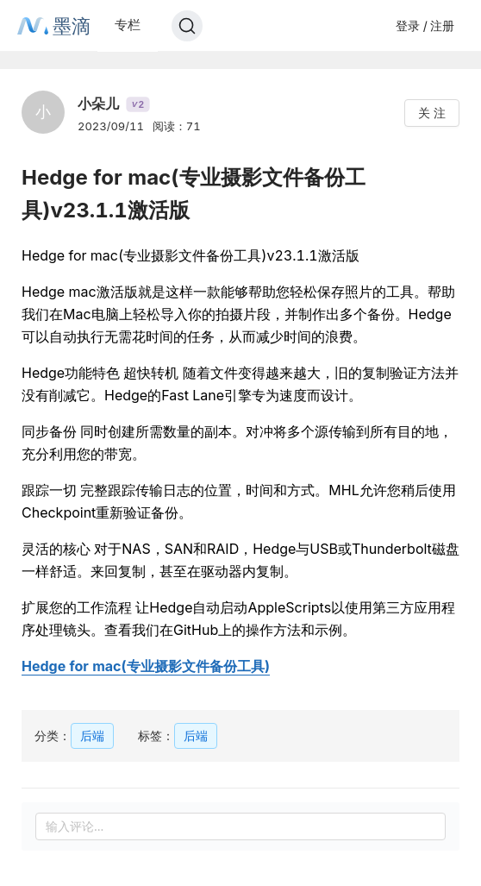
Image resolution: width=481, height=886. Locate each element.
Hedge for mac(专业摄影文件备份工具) (146, 666)
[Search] (187, 25)
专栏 (128, 24)
